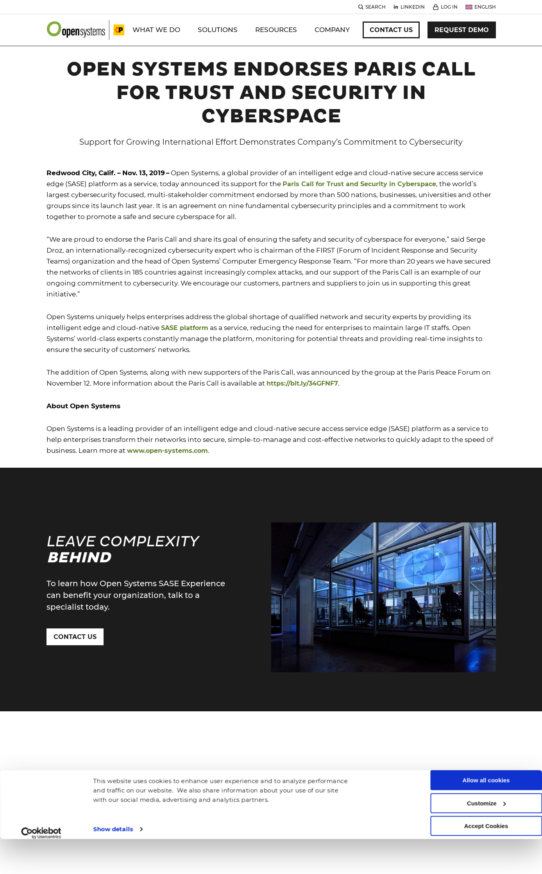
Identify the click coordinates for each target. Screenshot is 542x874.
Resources (276, 30)
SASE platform (184, 304)
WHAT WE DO (156, 30)
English (485, 7)
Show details (113, 795)
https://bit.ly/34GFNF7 (302, 360)
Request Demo (462, 30)
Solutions (218, 30)
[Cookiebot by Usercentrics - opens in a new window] (41, 799)
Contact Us (391, 30)
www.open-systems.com (167, 427)
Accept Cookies (486, 792)
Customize (486, 769)
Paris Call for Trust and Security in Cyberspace (359, 160)
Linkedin (413, 7)
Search (375, 7)
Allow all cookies (486, 746)
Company (332, 30)
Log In (449, 7)
